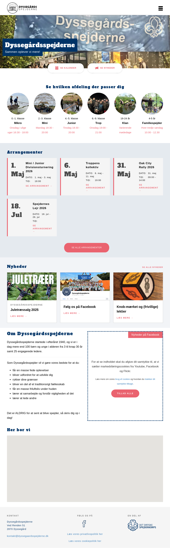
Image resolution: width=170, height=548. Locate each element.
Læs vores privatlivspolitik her (85, 534)
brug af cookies (122, 379)
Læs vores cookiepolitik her (85, 541)
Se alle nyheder (152, 267)
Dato (29, 177)
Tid (28, 181)
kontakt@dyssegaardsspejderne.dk (27, 536)
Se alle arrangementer (87, 247)
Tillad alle (125, 393)
